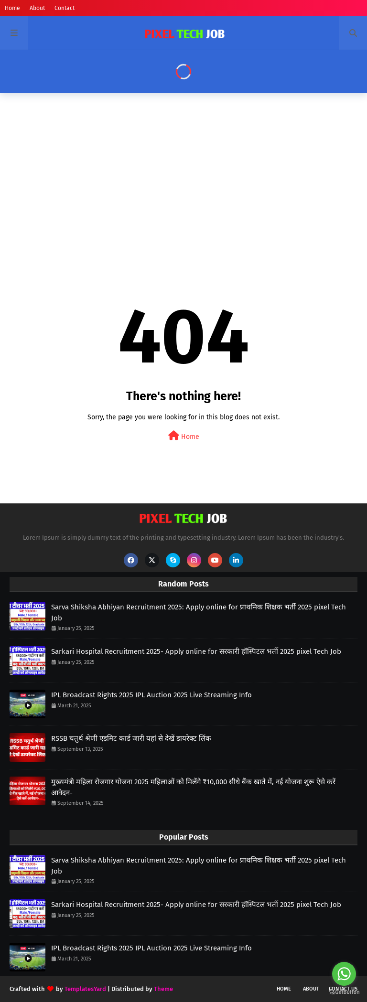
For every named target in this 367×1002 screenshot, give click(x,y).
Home (12, 8)
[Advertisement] (183, 174)
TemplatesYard (85, 988)
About (37, 8)
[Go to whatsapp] (344, 974)
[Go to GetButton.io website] (344, 992)
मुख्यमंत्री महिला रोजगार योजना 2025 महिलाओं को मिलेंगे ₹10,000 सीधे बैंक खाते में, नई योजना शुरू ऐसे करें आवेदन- (193, 787)
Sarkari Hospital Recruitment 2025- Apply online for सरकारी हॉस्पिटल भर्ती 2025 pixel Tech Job (196, 651)
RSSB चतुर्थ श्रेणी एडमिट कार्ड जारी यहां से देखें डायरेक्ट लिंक (131, 738)
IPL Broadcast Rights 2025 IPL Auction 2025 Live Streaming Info (151, 695)
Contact (64, 8)
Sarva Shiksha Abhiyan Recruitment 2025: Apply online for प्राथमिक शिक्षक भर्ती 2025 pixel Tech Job (198, 612)
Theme (163, 988)
